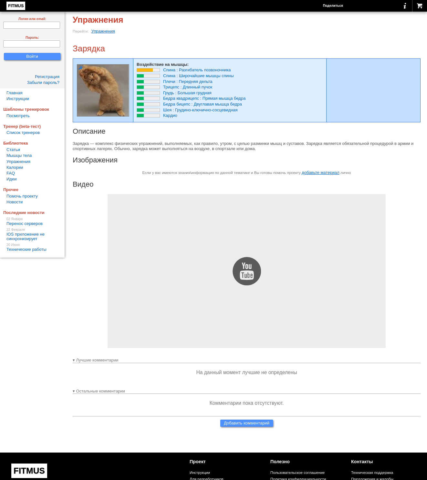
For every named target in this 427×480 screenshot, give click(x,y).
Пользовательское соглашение (297, 472)
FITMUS (16, 5)
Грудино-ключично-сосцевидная (206, 109)
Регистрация (47, 76)
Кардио (170, 115)
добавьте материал (320, 172)
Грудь (168, 92)
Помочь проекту (22, 196)
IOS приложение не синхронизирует (32, 234)
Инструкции (17, 98)
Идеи (11, 179)
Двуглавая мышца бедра (218, 104)
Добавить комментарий (246, 423)
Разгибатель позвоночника (205, 69)
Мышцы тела (19, 155)
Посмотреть (18, 115)
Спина (169, 69)
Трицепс (171, 87)
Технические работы (32, 247)
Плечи (169, 81)
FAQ (10, 173)
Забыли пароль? (43, 82)
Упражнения (103, 31)
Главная (14, 92)
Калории (14, 167)
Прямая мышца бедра (224, 98)
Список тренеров (23, 132)
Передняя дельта (196, 81)
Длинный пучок (197, 87)
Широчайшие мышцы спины (206, 75)
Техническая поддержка (372, 472)
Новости (14, 201)
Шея (167, 109)
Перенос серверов (32, 221)
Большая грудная (195, 92)
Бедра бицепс (176, 104)
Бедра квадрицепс (181, 98)
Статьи (13, 149)
